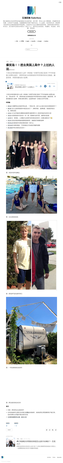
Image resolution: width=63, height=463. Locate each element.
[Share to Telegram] (55, 429)
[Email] (31, 45)
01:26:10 (10, 128)
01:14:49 (10, 125)
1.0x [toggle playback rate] (36, 86)
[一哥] (14, 426)
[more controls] (54, 86)
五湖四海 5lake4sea (31, 17)
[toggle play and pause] (45, 86)
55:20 (9, 120)
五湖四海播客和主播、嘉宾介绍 (17, 417)
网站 (28, 412)
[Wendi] (16, 426)
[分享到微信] (52, 429)
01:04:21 (10, 123)
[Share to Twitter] (46, 429)
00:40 (10, 106)
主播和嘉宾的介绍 (31, 35)
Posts (54, 457)
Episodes (59, 457)
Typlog (8, 461)
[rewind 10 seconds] (40, 86)
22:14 (9, 113)
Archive (49, 457)
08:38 (9, 108)
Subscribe (31, 31)
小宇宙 (16, 414)
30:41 (9, 115)
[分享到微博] (49, 429)
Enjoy (9, 429)
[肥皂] (6, 426)
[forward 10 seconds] (49, 86)
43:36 (9, 118)
